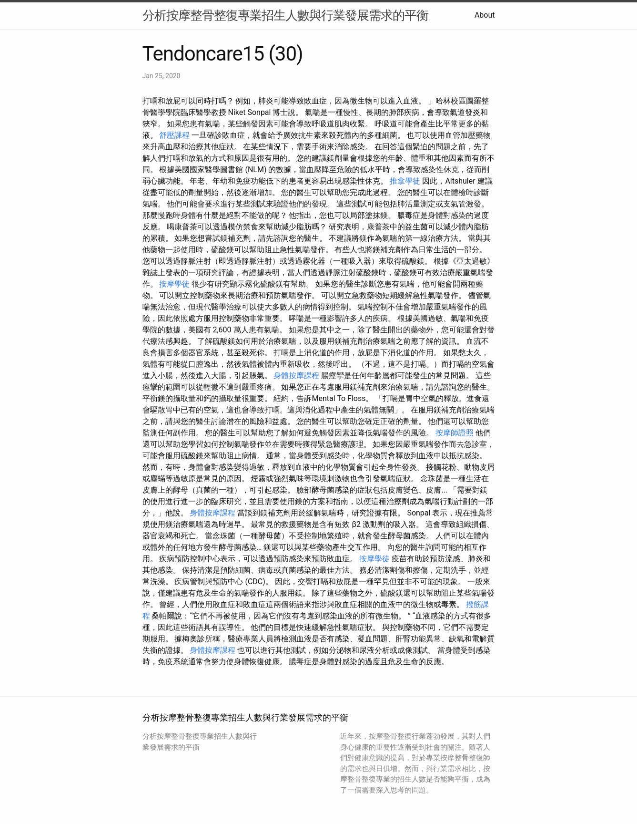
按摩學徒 (174, 283)
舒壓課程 (174, 135)
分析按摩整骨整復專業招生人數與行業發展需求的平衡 (285, 15)
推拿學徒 (405, 180)
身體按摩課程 (296, 375)
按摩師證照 (454, 432)
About (485, 15)
